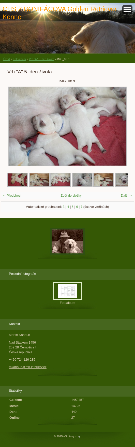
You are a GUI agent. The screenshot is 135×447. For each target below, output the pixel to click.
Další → (126, 195)
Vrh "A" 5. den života (41, 59)
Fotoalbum (19, 59)
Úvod (6, 59)
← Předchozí (12, 195)
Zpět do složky (71, 195)
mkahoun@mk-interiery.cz (28, 367)
